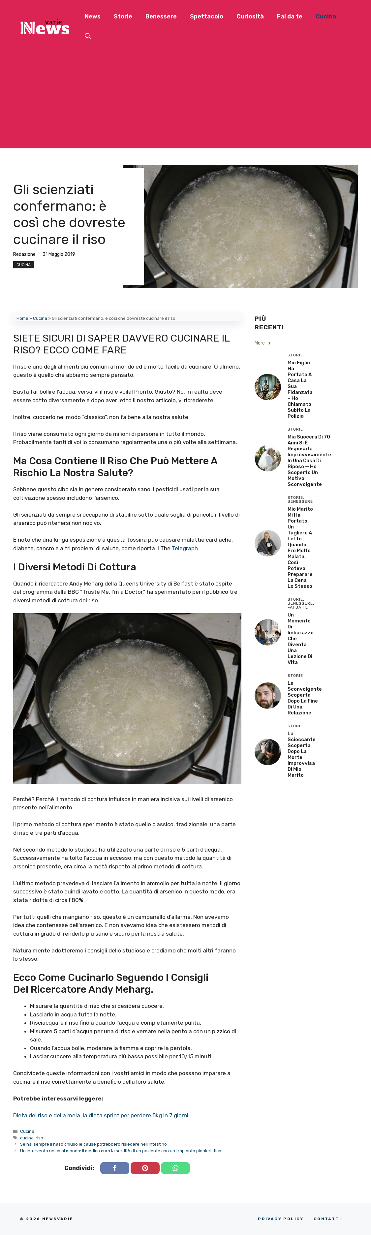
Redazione (24, 254)
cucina (27, 1137)
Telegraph (185, 548)
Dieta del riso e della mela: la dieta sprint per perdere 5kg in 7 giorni (100, 1115)
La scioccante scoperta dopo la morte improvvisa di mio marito (302, 754)
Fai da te (289, 16)
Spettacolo (206, 16)
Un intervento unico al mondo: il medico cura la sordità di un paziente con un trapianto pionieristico (120, 1150)
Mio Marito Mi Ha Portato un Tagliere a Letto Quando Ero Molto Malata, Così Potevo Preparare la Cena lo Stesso (300, 547)
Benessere (161, 16)
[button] (87, 36)
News (93, 16)
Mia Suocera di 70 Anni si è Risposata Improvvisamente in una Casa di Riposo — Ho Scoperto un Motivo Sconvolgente (309, 460)
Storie (123, 16)
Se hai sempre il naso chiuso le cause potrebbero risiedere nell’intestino (93, 1144)
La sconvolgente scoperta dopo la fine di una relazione (305, 698)
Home (22, 318)
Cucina (326, 16)
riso (39, 1137)
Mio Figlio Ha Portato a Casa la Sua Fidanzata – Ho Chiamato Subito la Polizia (300, 389)
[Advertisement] (185, 102)
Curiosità (250, 16)
